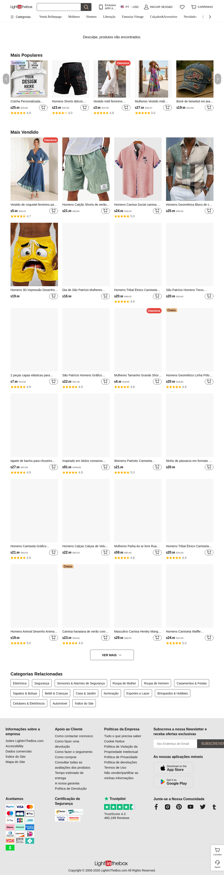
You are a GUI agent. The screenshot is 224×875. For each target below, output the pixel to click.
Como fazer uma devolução (67, 743)
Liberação (109, 16)
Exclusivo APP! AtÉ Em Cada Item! (110, 7)
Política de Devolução (71, 788)
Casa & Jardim (86, 693)
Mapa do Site (15, 762)
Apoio (217, 867)
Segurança (41, 683)
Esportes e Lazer (138, 693)
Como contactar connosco (74, 736)
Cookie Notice (114, 741)
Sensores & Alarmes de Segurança (81, 683)
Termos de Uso (115, 767)
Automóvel (59, 703)
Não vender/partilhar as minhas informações (121, 775)
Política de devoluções (120, 762)
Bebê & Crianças (56, 693)
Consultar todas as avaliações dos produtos (72, 764)
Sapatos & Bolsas (25, 693)
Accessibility (15, 746)
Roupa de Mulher (124, 683)
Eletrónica (19, 683)
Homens (91, 16)
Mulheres (74, 16)
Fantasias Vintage (133, 16)
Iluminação (111, 693)
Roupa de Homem (156, 683)
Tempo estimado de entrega (69, 775)
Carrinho (218, 851)
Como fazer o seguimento (74, 752)
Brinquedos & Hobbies (172, 693)
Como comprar (66, 757)
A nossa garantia (67, 783)
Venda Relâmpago (50, 16)
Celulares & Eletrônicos (29, 703)
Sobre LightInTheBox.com (25, 741)
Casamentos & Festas (192, 683)
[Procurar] (59, 7)
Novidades (190, 16)
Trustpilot (115, 798)
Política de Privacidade (121, 757)
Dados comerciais (19, 751)
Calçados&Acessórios (163, 16)
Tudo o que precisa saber (122, 736)
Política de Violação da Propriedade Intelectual (121, 749)
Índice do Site (84, 703)
